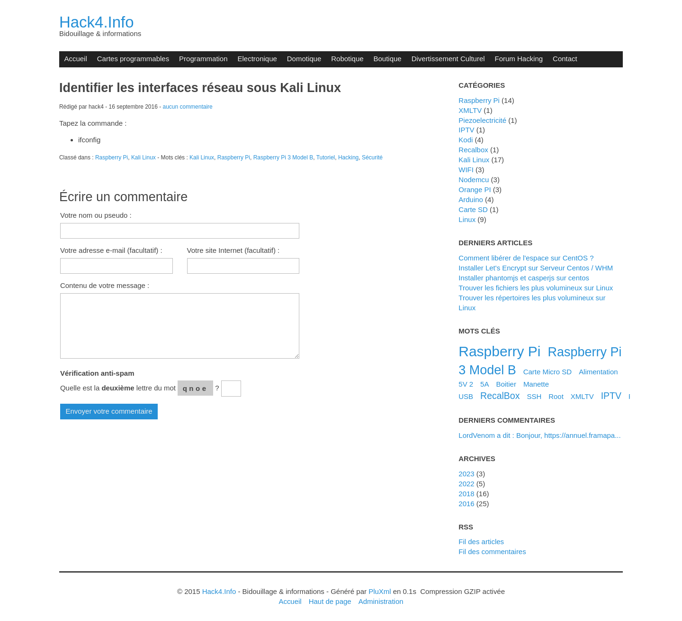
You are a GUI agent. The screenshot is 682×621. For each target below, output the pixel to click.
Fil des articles (481, 542)
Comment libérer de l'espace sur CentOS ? (525, 258)
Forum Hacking (519, 59)
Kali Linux (143, 157)
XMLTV (470, 110)
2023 (466, 474)
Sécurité (372, 157)
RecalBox (500, 395)
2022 (466, 484)
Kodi (465, 140)
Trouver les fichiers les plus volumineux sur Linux (535, 288)
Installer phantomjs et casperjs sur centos (523, 278)
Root (556, 396)
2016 (466, 504)
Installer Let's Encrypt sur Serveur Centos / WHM (535, 268)
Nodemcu (473, 180)
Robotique (347, 59)
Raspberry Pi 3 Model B (283, 157)
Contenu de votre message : (104, 285)
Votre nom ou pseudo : (96, 215)
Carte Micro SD (547, 372)
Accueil (75, 59)
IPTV (466, 130)
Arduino (470, 199)
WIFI (466, 170)
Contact (565, 59)
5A (484, 384)
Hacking (348, 157)
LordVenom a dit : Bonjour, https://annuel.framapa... (539, 435)
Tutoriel (325, 157)
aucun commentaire (188, 106)
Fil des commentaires (492, 551)
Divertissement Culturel (448, 59)
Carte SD (473, 209)
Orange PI (474, 189)
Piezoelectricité (482, 120)
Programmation (203, 59)
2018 (466, 494)
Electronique (257, 59)
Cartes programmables (133, 59)
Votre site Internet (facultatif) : (233, 250)
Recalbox (473, 150)
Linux (467, 219)
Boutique (388, 59)
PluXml (379, 591)
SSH (534, 396)
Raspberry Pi (111, 157)
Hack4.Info (96, 22)
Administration (381, 601)
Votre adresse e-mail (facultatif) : (111, 250)
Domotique (304, 59)
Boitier (506, 384)
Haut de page (330, 601)
